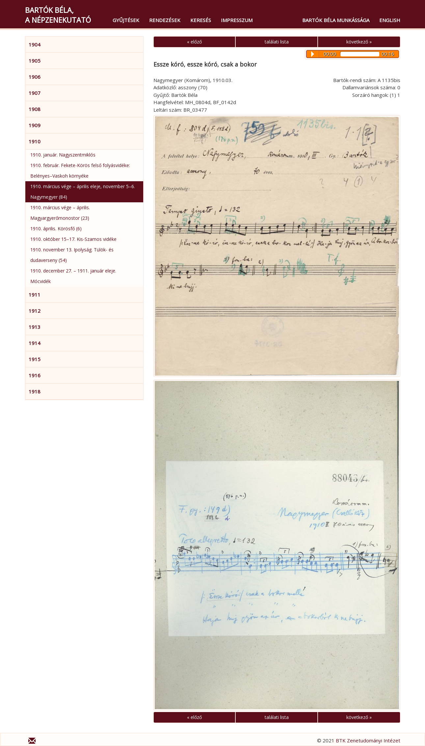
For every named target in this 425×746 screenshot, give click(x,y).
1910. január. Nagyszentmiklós (62, 155)
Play (312, 54)
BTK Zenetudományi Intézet (368, 740)
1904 (34, 44)
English (389, 20)
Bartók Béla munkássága (335, 20)
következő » (359, 42)
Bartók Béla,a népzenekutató (58, 15)
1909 (34, 125)
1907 (34, 93)
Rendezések (164, 20)
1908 (34, 109)
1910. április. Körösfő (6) (56, 228)
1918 (34, 391)
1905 (34, 60)
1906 (34, 76)
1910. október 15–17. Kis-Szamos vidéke (73, 239)
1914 (34, 343)
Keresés (200, 20)
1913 (34, 327)
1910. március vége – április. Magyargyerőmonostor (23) (60, 212)
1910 (34, 141)
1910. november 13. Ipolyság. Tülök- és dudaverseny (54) (72, 254)
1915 (34, 359)
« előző (194, 42)
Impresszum (236, 20)
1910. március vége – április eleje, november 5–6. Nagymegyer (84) (82, 191)
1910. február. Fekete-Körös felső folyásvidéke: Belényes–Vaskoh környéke (80, 170)
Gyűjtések (126, 20)
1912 (34, 310)
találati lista (277, 42)
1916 (34, 375)
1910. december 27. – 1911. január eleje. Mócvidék (73, 276)
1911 (34, 294)
